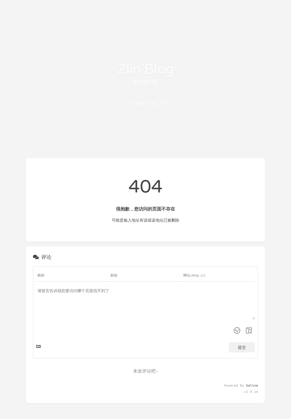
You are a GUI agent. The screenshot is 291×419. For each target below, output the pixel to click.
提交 (242, 347)
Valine (252, 385)
